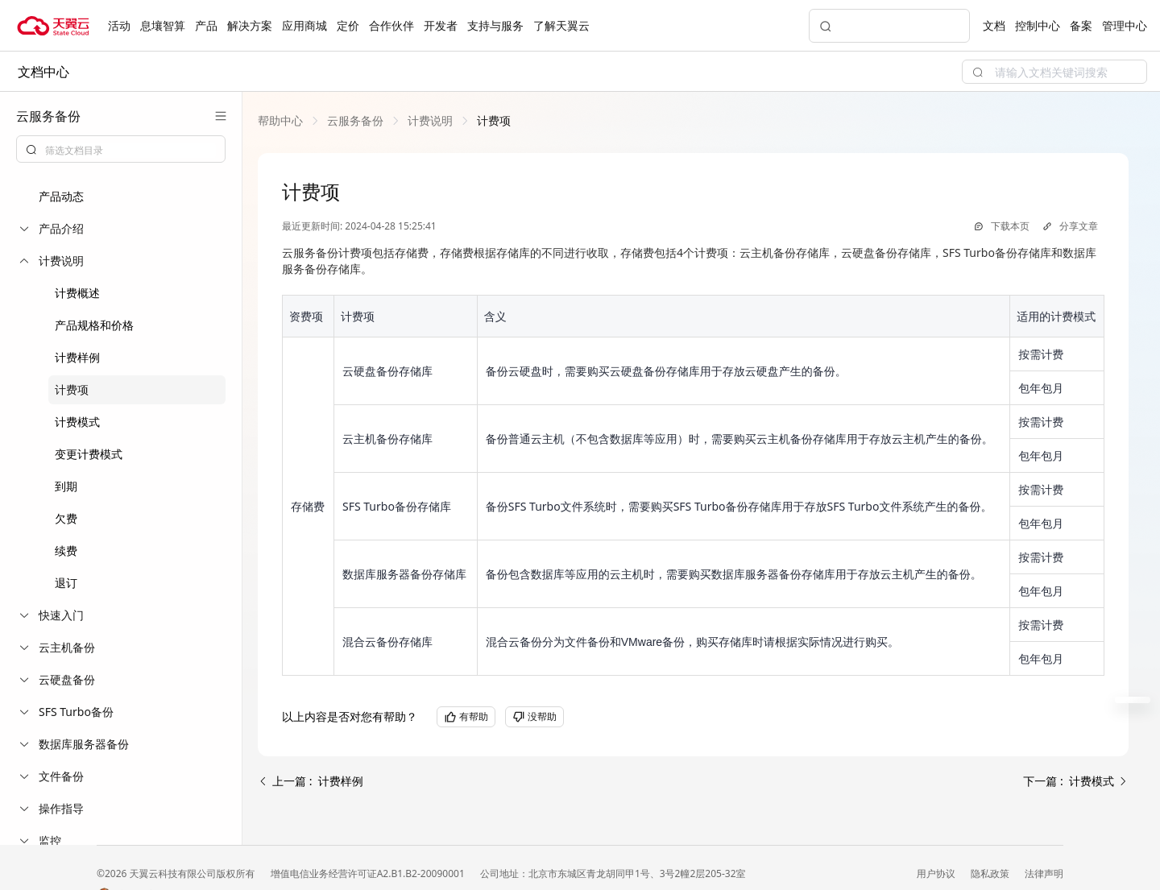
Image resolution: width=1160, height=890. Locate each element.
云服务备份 (355, 120)
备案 (1081, 25)
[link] (280, 120)
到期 (66, 486)
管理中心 (1124, 25)
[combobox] (121, 149)
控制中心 (1037, 25)
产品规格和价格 (94, 325)
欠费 (66, 518)
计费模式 (77, 421)
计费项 (72, 389)
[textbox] (130, 150)
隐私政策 (991, 873)
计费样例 (77, 357)
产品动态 (61, 196)
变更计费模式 (88, 454)
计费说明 (430, 120)
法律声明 (1044, 873)
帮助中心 (280, 120)
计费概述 (77, 292)
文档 (994, 25)
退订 (66, 582)
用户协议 (937, 873)
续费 (66, 550)
